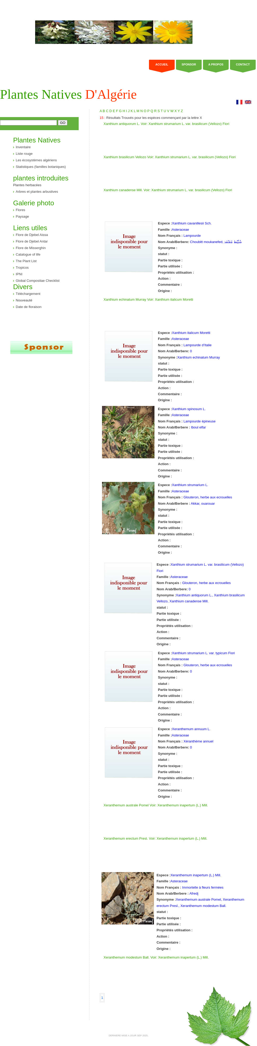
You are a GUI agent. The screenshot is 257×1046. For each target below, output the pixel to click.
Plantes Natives (68, 94)
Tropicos (22, 267)
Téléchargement (28, 294)
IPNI (19, 274)
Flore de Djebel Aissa (32, 235)
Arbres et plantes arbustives (37, 192)
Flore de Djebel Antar (32, 241)
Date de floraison (28, 307)
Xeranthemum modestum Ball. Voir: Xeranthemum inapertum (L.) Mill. (156, 957)
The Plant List (26, 261)
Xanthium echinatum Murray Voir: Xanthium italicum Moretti (148, 299)
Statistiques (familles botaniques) (41, 167)
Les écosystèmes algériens (36, 160)
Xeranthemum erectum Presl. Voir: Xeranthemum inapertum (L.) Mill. (155, 838)
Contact (243, 64)
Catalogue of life (28, 254)
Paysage (22, 216)
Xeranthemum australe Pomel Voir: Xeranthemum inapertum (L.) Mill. (156, 805)
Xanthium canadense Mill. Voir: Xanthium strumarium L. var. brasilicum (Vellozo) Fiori (168, 190)
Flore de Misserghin (31, 248)
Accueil (162, 64)
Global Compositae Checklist (38, 281)
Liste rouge (24, 154)
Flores (20, 210)
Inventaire (23, 147)
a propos (215, 64)
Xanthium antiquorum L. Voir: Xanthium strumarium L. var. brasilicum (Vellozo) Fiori (166, 124)
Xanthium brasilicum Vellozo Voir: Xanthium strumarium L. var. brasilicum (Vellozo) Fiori (170, 157)
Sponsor (188, 64)
